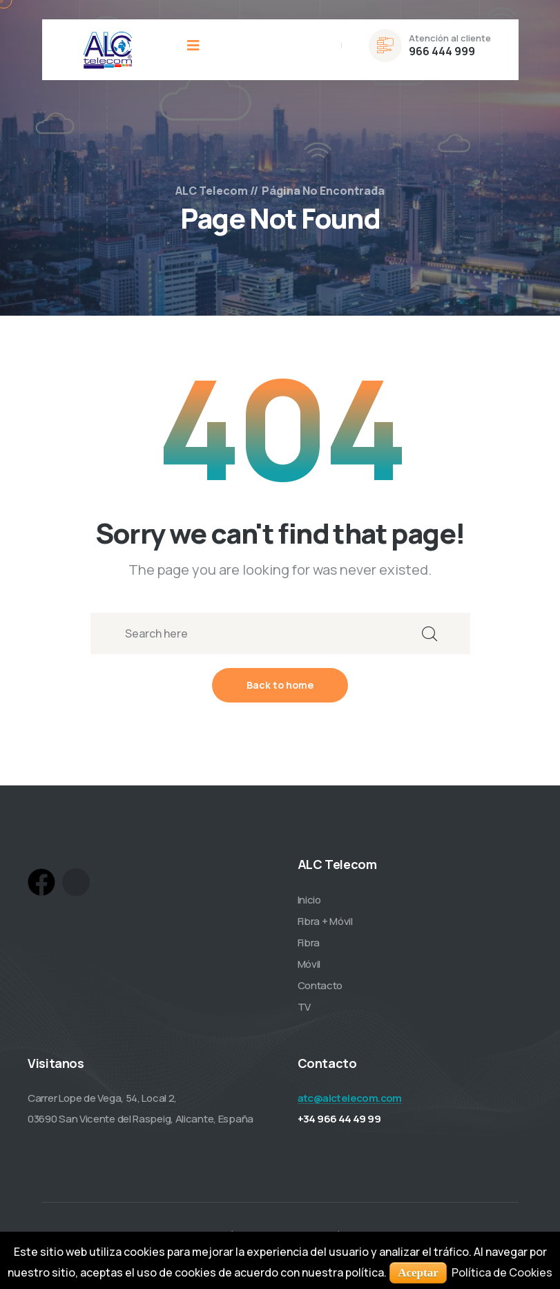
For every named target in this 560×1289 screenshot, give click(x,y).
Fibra (309, 943)
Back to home (280, 685)
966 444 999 (442, 51)
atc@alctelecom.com (350, 1098)
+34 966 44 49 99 (339, 1119)
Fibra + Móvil (325, 922)
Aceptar (418, 1272)
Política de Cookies (502, 1272)
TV (304, 1007)
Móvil (309, 964)
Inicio (309, 900)
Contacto (320, 986)
